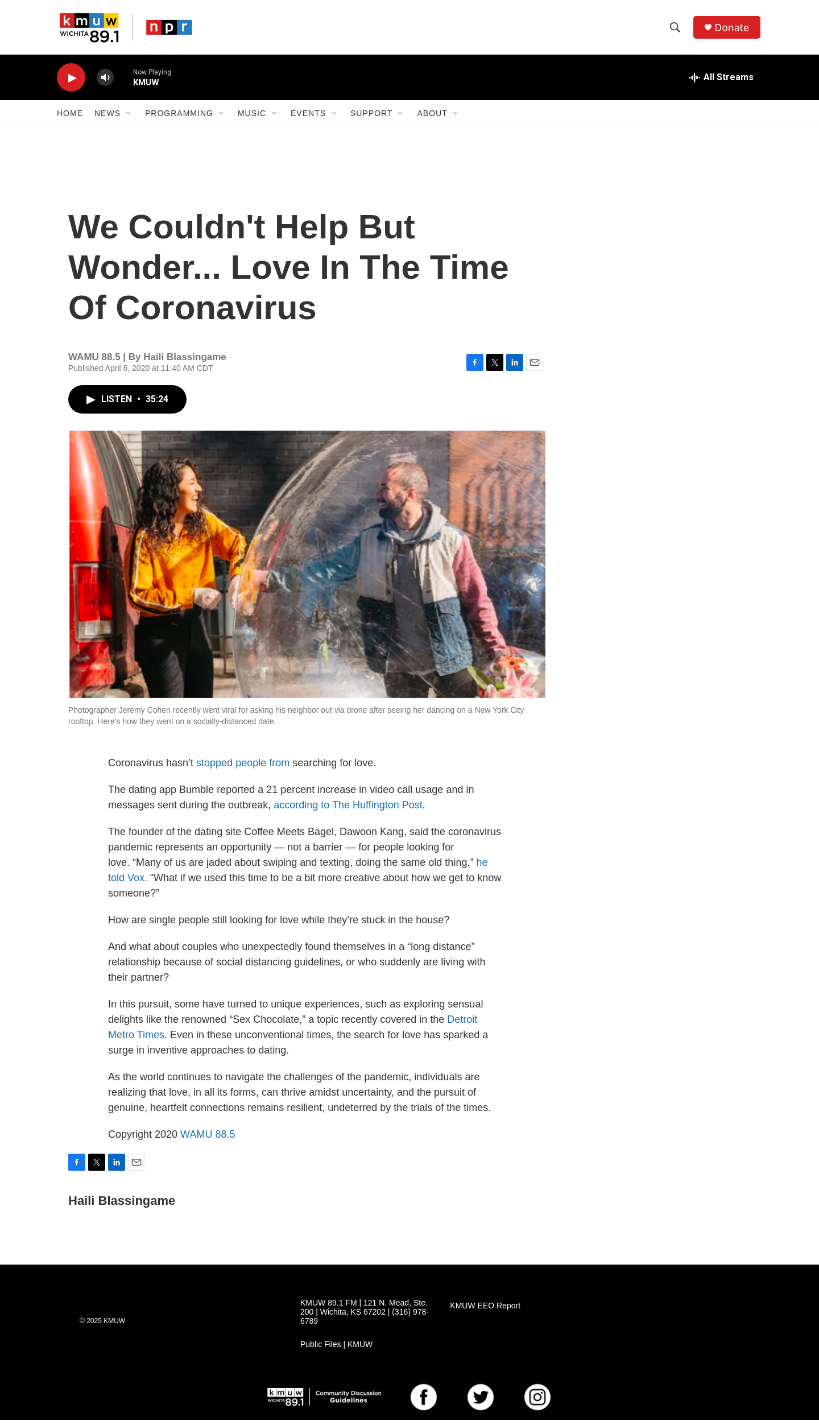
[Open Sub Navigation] (129, 118)
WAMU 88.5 (207, 1139)
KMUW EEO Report (485, 1311)
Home (70, 118)
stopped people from (244, 768)
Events (308, 118)
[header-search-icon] (676, 30)
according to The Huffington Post (348, 810)
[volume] (105, 83)
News (107, 118)
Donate (733, 30)
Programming (179, 118)
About (432, 118)
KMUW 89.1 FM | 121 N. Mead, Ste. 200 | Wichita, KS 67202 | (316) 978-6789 (364, 1317)
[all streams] (721, 82)
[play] (71, 82)
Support (371, 118)
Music (252, 118)
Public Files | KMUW (336, 1349)
